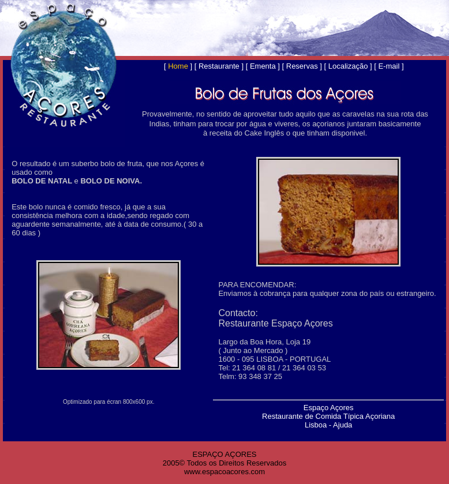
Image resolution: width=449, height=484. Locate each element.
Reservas (302, 66)
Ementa (263, 66)
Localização (348, 66)
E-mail (388, 66)
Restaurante (219, 66)
